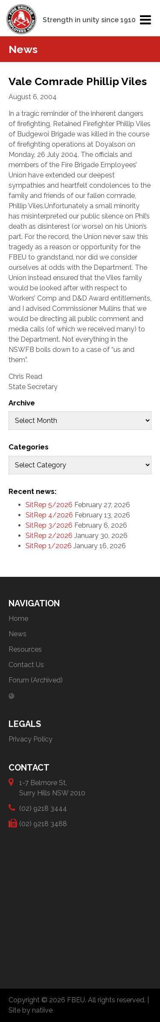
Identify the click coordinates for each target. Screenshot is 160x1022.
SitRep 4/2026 (49, 515)
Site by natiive (30, 1010)
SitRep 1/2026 (49, 546)
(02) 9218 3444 (43, 807)
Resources (25, 649)
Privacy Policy (30, 739)
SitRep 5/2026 (49, 505)
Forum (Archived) (36, 680)
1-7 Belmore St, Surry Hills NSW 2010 (52, 787)
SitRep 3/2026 (49, 525)
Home (18, 618)
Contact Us (26, 665)
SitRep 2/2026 (49, 536)
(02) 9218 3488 (43, 823)
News (17, 634)
